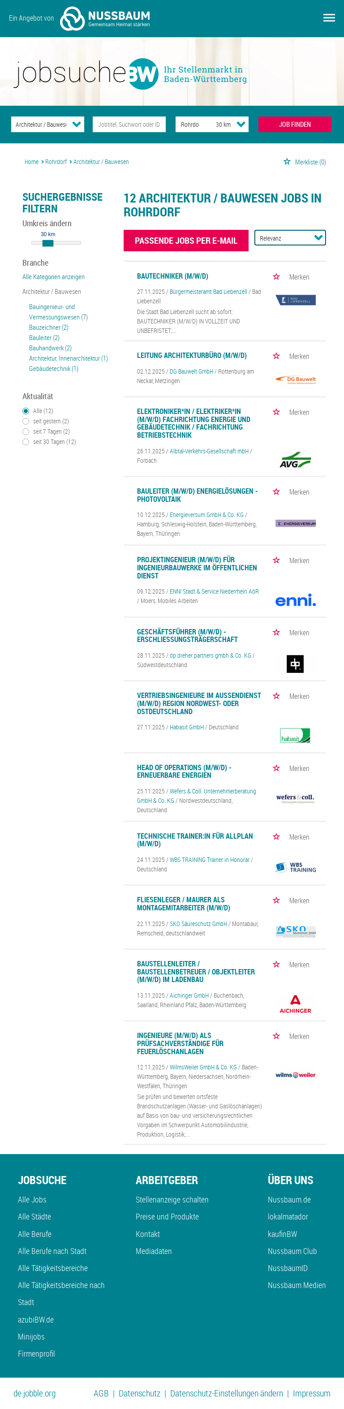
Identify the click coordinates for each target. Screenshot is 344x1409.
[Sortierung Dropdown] (318, 237)
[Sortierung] (281, 238)
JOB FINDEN (295, 124)
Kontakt (148, 1233)
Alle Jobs (32, 1199)
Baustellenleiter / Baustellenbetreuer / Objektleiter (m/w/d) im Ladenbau (196, 971)
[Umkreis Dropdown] (241, 124)
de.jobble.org (34, 1393)
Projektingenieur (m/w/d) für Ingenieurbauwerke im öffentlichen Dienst (197, 567)
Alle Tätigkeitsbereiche (53, 1267)
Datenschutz (139, 1393)
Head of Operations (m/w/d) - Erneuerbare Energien (184, 771)
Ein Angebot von (79, 18)
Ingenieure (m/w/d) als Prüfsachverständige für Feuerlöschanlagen (180, 1043)
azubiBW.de (36, 1319)
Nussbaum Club (292, 1250)
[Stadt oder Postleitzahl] (187, 124)
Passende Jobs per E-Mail (186, 240)
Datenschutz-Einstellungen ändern (226, 1393)
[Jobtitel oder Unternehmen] (129, 124)
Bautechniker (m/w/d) (172, 276)
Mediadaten (154, 1250)
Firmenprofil (36, 1353)
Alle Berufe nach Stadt (52, 1250)
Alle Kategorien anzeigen (53, 276)
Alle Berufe (35, 1233)
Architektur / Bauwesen (51, 291)
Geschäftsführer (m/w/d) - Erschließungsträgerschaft (187, 636)
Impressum (312, 1393)
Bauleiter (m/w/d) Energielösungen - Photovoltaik (197, 495)
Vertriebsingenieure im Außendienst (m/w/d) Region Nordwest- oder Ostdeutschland (199, 703)
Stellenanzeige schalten (172, 1199)
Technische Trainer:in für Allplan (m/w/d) (195, 840)
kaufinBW (282, 1233)
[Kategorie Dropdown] (76, 124)
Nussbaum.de (289, 1199)
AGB (101, 1393)
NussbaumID (288, 1267)
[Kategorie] (38, 124)
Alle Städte (34, 1216)
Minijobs (31, 1336)
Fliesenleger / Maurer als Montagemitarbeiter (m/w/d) (183, 904)
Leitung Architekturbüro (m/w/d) (192, 355)
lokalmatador (288, 1216)
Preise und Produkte (167, 1216)
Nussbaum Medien (297, 1285)
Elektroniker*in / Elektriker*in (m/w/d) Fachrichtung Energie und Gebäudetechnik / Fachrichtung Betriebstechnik (193, 423)
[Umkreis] (215, 124)
